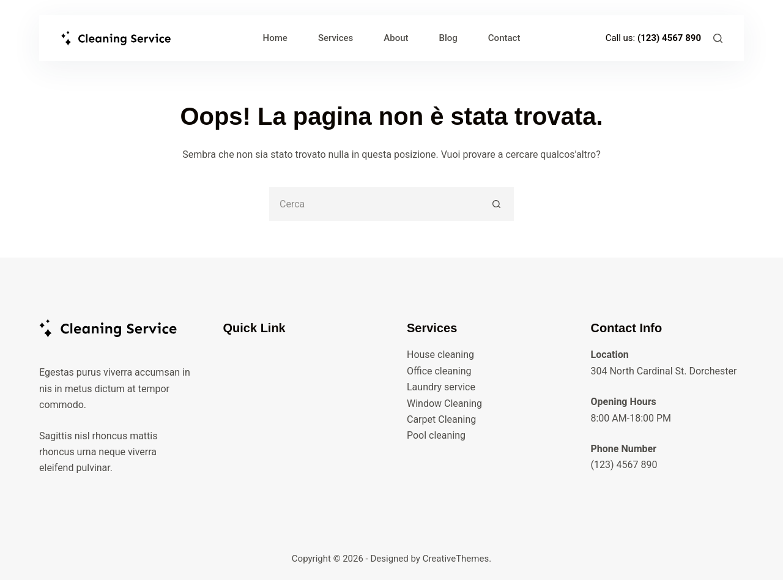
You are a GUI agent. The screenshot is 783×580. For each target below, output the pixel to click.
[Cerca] (717, 38)
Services (335, 37)
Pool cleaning (436, 435)
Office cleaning (439, 371)
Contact (504, 37)
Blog (448, 37)
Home (275, 37)
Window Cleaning (444, 403)
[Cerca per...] (374, 204)
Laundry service (441, 387)
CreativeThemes (456, 558)
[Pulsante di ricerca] (497, 204)
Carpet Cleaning (441, 419)
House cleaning (440, 354)
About (396, 37)
